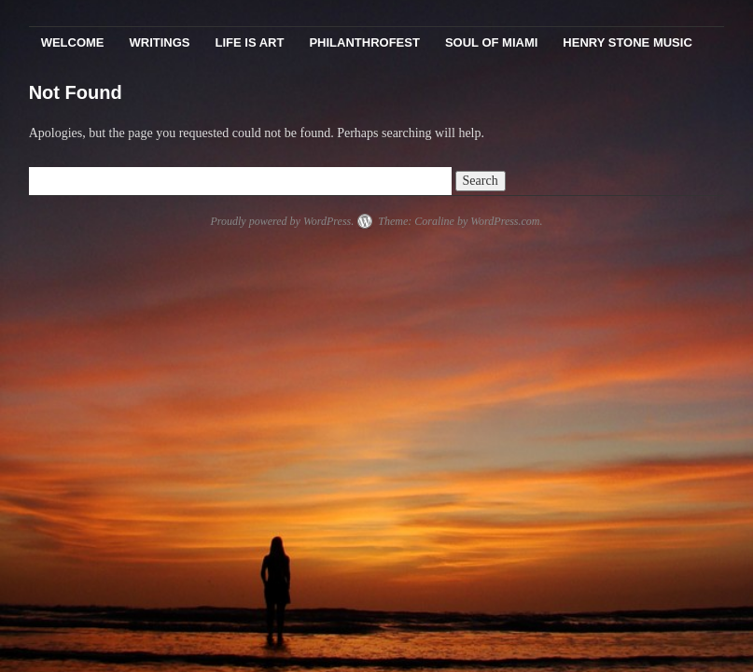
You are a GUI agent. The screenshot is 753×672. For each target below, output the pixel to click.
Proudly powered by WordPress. (282, 221)
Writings (160, 42)
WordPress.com (504, 221)
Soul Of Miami (491, 42)
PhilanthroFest (364, 42)
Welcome (73, 42)
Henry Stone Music (627, 42)
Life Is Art (250, 42)
